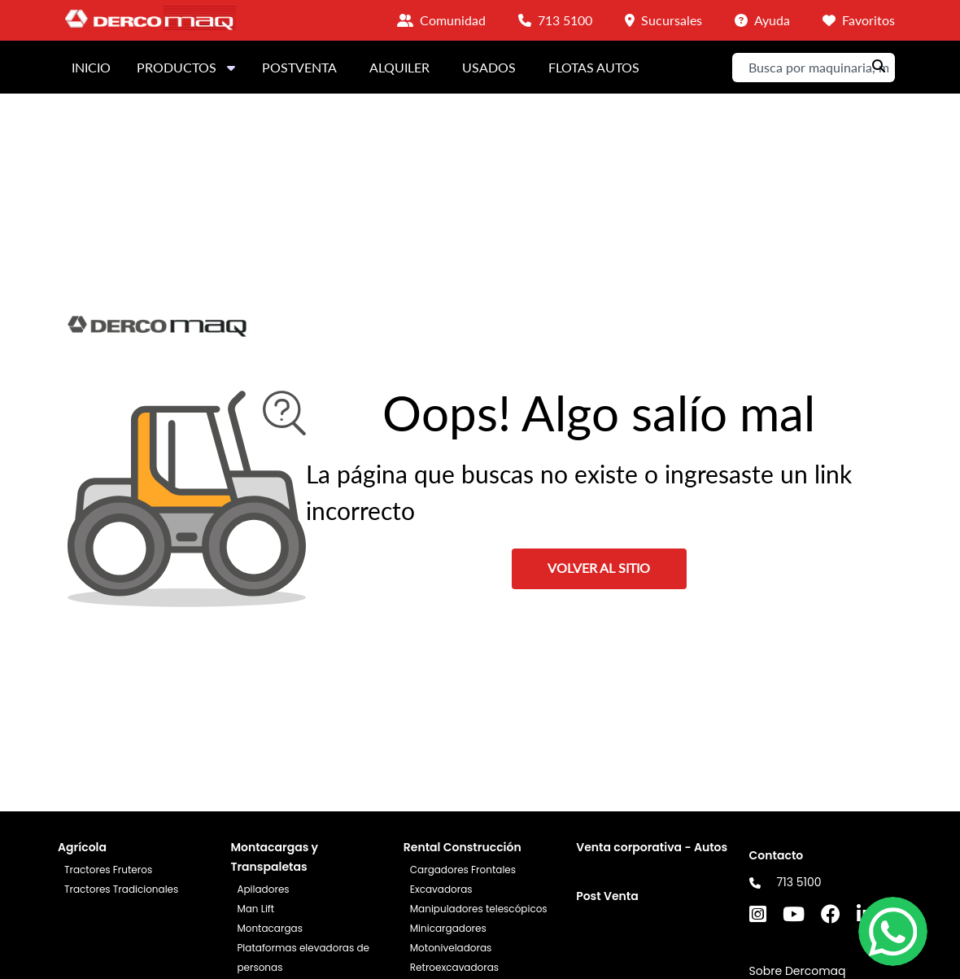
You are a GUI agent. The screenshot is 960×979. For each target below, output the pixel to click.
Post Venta (607, 896)
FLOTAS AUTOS (593, 67)
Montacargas (270, 928)
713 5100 (799, 882)
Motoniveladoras (451, 948)
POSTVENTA (299, 67)
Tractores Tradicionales (121, 889)
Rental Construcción (462, 847)
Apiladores (263, 889)
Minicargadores (448, 928)
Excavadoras (441, 889)
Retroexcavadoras (454, 967)
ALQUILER (399, 67)
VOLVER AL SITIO (599, 567)
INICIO (91, 67)
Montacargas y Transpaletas (274, 857)
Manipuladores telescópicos (479, 909)
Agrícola (82, 847)
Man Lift (255, 909)
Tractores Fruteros (108, 869)
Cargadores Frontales (463, 869)
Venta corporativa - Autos (651, 847)
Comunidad (453, 20)
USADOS (489, 67)
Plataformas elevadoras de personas (303, 957)
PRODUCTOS (186, 67)
